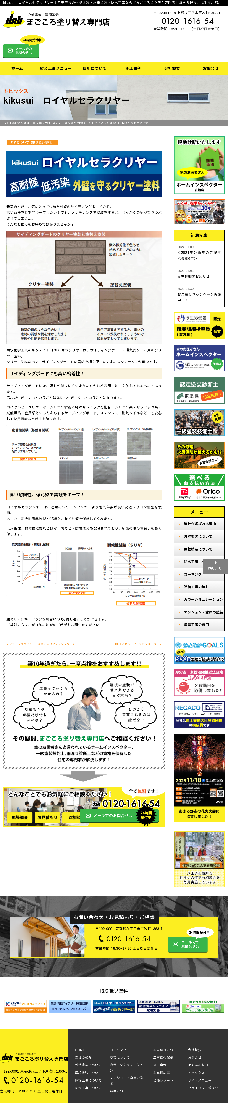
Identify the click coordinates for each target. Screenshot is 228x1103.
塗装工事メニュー (56, 68)
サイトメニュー (200, 1080)
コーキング (193, 574)
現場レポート (163, 1080)
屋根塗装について (198, 549)
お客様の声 (161, 1073)
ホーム (17, 68)
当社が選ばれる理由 (200, 524)
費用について (95, 68)
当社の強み (83, 1057)
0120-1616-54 (188, 21)
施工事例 (133, 68)
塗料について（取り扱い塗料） (32, 142)
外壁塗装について (198, 536)
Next (217, 1007)
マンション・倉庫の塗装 (203, 612)
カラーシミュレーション (203, 599)
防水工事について (88, 1088)
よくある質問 (198, 1065)
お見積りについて (166, 1050)
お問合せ (211, 68)
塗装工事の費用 (196, 625)
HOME (80, 1050)
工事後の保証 (163, 1057)
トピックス (196, 1073)
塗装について (120, 1057)
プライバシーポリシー (205, 1088)
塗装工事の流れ (196, 587)
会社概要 (172, 68)
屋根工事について (88, 1080)
